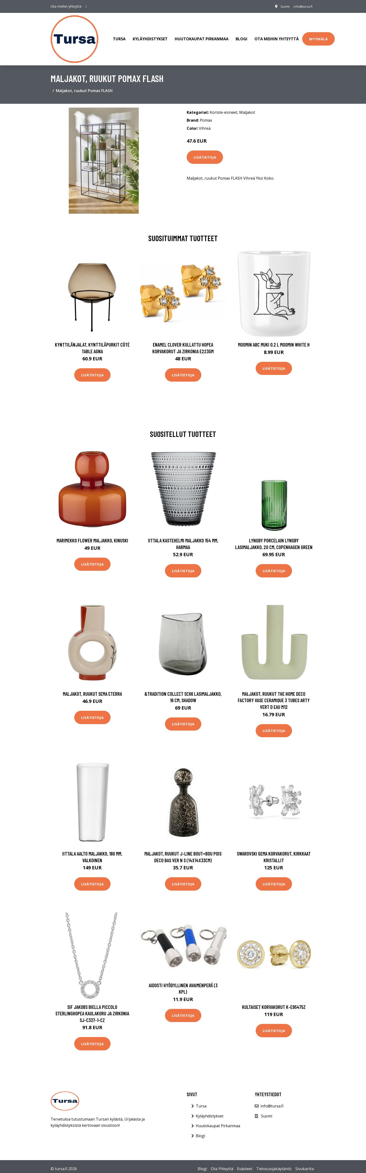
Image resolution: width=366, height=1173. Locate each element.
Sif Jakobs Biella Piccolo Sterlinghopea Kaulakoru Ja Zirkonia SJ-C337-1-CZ (92, 1008)
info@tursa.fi (302, 6)
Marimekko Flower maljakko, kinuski (92, 536)
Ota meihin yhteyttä (277, 36)
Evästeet (244, 1164)
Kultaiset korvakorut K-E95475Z (274, 1002)
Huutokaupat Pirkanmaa (201, 36)
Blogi (241, 36)
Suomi (282, 6)
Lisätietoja (205, 152)
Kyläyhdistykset (150, 36)
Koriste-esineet (223, 107)
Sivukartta (304, 1164)
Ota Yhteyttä (222, 1164)
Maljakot (247, 107)
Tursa (119, 36)
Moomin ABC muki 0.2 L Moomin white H (274, 340)
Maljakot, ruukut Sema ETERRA (92, 689)
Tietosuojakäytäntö (274, 1164)
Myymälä (318, 36)
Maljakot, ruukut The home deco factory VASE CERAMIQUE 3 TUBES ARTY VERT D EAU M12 (274, 695)
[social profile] (86, 6)
